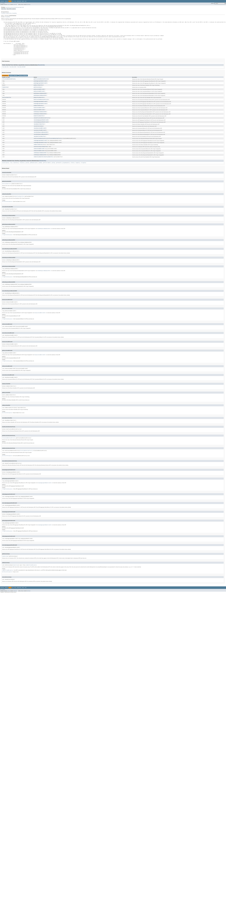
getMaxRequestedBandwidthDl (40, 93)
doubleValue (16, 162)
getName (40, 162)
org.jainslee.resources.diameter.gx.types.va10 (14, 7)
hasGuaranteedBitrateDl (39, 107)
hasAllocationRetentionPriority (41, 99)
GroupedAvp (14, 13)
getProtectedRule (47, 162)
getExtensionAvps (37, 87)
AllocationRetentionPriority (55, 138)
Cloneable (3, 13)
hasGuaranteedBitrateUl (39, 109)
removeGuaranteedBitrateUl (40, 130)
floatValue (22, 162)
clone (11, 162)
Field (9, 4)
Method (15, 4)
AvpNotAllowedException (7, 570)
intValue (72, 162)
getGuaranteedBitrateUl (39, 91)
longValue (77, 162)
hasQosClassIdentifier (39, 115)
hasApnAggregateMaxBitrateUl (40, 103)
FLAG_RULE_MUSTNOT (21, 66)
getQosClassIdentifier (39, 97)
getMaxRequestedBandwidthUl (40, 95)
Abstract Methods (23, 75)
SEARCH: (212, 3)
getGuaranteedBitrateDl (39, 89)
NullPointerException (7, 201)
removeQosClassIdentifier (39, 136)
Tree (15, 1)
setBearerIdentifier (38, 144)
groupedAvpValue (66, 162)
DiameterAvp (8, 13)
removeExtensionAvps (38, 126)
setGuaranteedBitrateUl (39, 150)
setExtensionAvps (37, 146)
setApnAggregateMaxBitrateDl (40, 140)
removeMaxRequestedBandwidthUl (41, 134)
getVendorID (58, 162)
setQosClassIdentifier (39, 156)
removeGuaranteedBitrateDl (40, 128)
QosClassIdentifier (6, 97)
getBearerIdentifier (38, 85)
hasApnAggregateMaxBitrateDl (40, 101)
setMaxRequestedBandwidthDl (40, 152)
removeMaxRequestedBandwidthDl (41, 132)
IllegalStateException (7, 234)
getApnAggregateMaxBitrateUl (40, 83)
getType (53, 162)
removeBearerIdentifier (39, 124)
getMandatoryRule (34, 162)
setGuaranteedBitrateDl (39, 148)
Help (26, 1)
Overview (2, 1)
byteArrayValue (5, 162)
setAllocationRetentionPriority (41, 138)
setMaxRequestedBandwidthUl (40, 154)
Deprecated (19, 1)
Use (12, 1)
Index (23, 1)
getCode (27, 162)
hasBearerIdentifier (38, 105)
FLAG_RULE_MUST (12, 66)
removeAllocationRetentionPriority (42, 117)
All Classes (2, 3)
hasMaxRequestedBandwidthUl (40, 113)
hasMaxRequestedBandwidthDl (40, 111)
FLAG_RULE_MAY (5, 66)
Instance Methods (13, 75)
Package (6, 1)
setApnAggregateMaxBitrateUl (40, 142)
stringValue (83, 162)
